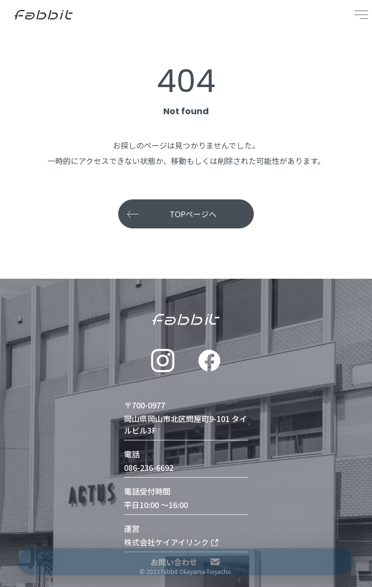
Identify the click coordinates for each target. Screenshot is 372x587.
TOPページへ (193, 214)
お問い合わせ (186, 562)
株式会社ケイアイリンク (171, 542)
